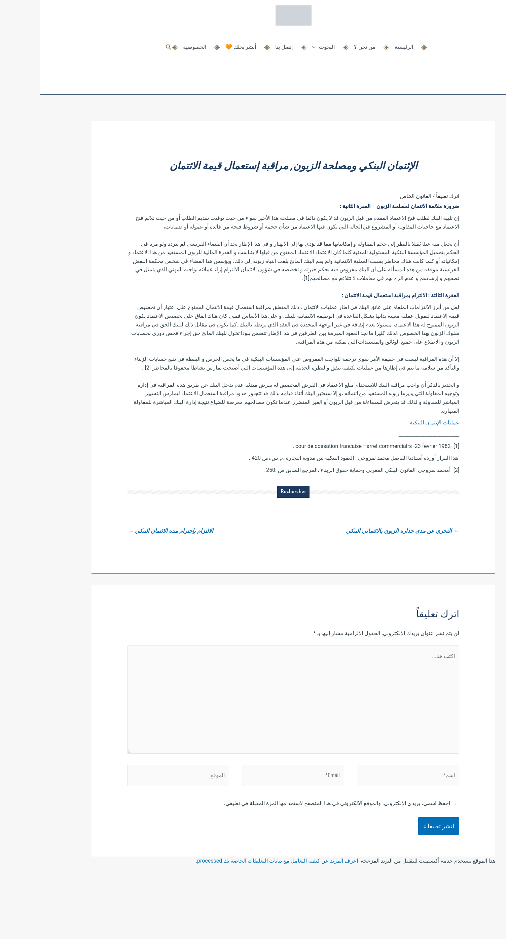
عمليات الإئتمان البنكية (394, 422)
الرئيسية (363, 43)
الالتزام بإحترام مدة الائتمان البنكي (133, 531)
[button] (128, 42)
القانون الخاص (375, 196)
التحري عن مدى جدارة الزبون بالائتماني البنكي (358, 531)
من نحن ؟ (324, 43)
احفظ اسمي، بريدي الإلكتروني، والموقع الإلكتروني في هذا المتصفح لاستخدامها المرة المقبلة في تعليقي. (297, 817)
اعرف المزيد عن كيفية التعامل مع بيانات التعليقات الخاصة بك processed (237, 874)
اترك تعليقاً (407, 196)
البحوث (286, 43)
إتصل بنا (243, 43)
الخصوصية (154, 43)
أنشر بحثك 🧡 (200, 43)
